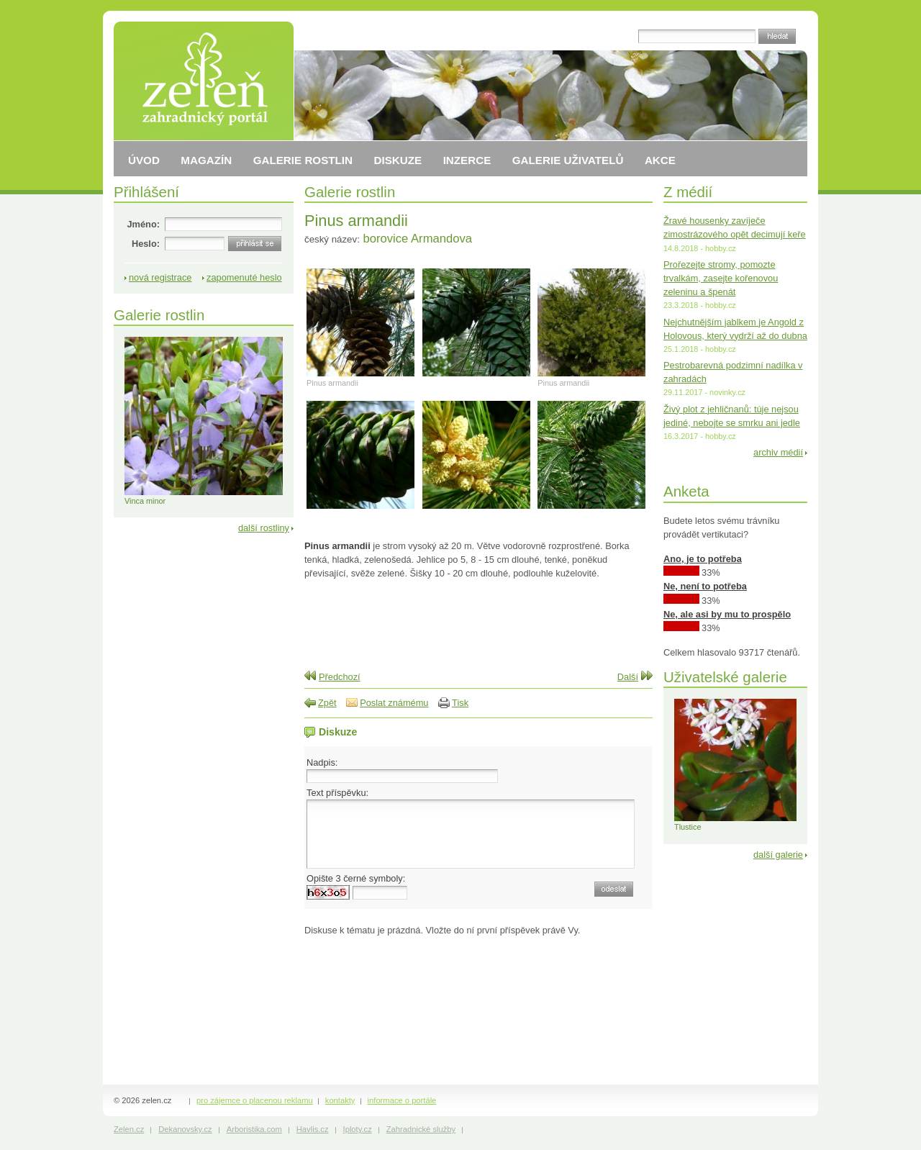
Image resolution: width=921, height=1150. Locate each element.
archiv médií (778, 452)
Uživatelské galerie (725, 677)
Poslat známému (394, 702)
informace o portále (402, 1100)
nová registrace (160, 277)
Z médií (687, 192)
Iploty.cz (357, 1129)
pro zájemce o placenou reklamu (254, 1100)
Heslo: (146, 243)
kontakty (340, 1100)
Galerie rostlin (349, 192)
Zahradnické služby (420, 1129)
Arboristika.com (254, 1129)
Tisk (460, 702)
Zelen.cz (129, 1129)
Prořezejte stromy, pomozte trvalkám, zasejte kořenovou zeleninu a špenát (720, 278)
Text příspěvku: (337, 792)
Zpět (327, 702)
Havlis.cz (312, 1129)
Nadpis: (322, 762)
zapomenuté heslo (244, 277)
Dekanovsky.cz (185, 1129)
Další (627, 676)
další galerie (778, 854)
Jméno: (143, 224)
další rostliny (263, 527)
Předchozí (339, 676)
